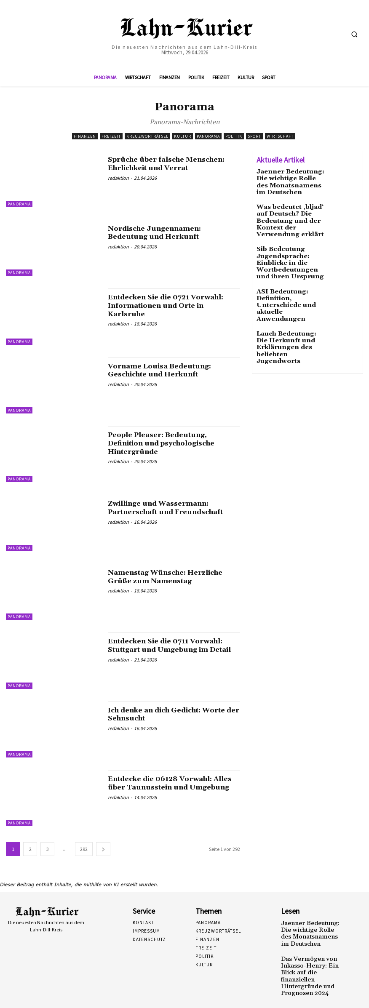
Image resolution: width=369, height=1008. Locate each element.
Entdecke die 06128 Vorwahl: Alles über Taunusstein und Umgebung (167, 787)
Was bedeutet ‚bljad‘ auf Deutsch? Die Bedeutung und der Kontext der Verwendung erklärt (290, 213)
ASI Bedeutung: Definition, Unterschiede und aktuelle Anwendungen (289, 279)
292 (84, 849)
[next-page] (103, 849)
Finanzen (85, 136)
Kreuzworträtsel (147, 136)
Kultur (182, 136)
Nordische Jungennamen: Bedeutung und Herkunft (161, 233)
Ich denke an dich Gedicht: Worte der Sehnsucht (163, 714)
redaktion (118, 186)
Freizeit (111, 136)
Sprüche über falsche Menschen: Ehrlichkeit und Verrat (164, 168)
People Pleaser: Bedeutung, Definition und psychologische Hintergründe (171, 443)
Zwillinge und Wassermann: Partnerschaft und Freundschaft (173, 508)
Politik (234, 136)
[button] (354, 34)
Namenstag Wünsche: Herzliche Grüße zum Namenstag (173, 577)
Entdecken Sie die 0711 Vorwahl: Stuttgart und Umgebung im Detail (155, 649)
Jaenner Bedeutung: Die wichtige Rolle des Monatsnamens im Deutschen (289, 180)
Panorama (208, 136)
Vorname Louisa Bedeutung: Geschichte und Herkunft (166, 370)
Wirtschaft (280, 136)
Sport (254, 136)
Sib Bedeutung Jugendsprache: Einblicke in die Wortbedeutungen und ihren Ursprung (291, 246)
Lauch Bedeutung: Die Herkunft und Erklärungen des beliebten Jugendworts (292, 308)
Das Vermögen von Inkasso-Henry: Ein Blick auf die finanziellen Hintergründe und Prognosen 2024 (311, 965)
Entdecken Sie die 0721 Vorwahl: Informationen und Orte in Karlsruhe (167, 305)
